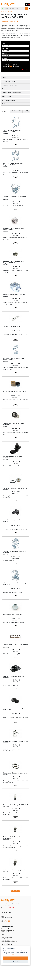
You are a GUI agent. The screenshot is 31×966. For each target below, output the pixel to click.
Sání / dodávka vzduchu (8, 100)
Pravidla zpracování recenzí (6, 937)
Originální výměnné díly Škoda (7, 944)
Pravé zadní (16, 66)
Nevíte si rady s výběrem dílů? (9, 21)
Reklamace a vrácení (5, 931)
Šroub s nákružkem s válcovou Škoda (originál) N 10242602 (13, 130)
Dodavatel (4, 58)
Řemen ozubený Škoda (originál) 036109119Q (15, 741)
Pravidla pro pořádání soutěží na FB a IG (9, 941)
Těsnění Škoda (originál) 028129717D (13, 326)
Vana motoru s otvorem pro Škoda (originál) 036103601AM (15, 708)
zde (13, 954)
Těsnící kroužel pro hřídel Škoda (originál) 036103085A (14, 552)
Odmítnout (15, 961)
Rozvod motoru (6, 96)
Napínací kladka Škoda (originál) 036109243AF (15, 805)
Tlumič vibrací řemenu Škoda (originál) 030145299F (13, 424)
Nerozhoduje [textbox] (6, 45)
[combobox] (15, 46)
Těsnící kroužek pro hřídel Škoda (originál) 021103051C (14, 197)
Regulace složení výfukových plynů (11, 92)
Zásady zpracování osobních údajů (8, 930)
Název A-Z (12, 111)
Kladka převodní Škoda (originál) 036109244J (15, 870)
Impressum (3, 934)
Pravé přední (17, 64)
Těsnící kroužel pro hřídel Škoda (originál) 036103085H (14, 583)
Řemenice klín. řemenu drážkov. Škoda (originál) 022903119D (13, 228)
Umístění (4, 63)
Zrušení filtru (25, 70)
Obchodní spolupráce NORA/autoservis (9, 943)
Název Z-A (19, 111)
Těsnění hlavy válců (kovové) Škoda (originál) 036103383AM (15, 645)
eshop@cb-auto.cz (7, 921)
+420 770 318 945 (7, 920)
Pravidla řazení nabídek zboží (7, 940)
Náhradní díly (13, 11)
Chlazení (4, 77)
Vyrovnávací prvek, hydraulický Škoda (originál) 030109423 (13, 359)
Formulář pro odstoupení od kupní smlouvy (9, 938)
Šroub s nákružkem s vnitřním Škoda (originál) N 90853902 (13, 164)
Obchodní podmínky (5, 928)
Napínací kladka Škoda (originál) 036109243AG (11, 837)
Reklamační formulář (5, 933)
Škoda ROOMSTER (6, 11)
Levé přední (4, 64)
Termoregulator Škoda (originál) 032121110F (15, 488)
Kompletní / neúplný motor (9, 85)
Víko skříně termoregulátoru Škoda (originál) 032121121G (15, 520)
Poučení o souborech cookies (7, 936)
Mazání (4, 89)
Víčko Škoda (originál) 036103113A (12, 614)
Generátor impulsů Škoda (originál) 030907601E (12, 457)
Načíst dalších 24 (15, 891)
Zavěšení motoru (6, 104)
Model (3, 43)
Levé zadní (5, 66)
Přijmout (15, 958)
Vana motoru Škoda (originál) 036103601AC (15, 676)
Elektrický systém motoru (9, 81)
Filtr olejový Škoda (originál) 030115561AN (14, 391)
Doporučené (5, 111)
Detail (15, 144)
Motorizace (5, 48)
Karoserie (4, 53)
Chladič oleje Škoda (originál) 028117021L (14, 294)
